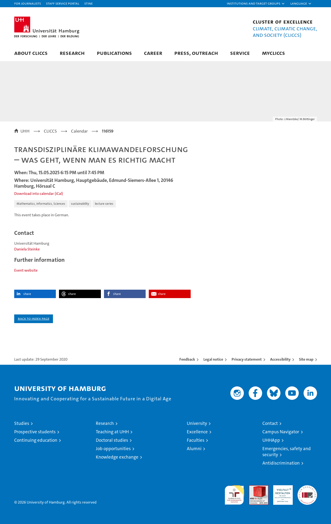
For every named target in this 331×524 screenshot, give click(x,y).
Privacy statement (247, 359)
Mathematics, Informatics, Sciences (41, 204)
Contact (270, 423)
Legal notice (213, 359)
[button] (256, 3)
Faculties (195, 440)
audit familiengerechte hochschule (234, 492)
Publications (114, 53)
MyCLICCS (273, 53)
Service (240, 53)
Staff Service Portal (62, 3)
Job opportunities (113, 449)
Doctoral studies (112, 440)
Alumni (194, 449)
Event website (26, 270)
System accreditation (307, 490)
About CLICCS (31, 53)
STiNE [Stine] (88, 3)
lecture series (104, 204)
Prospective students (35, 432)
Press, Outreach (196, 53)
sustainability (80, 204)
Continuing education (35, 440)
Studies (21, 423)
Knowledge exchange (117, 457)
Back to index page (33, 318)
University (197, 423)
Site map (306, 359)
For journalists (27, 3)
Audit (253, 487)
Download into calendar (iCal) (38, 193)
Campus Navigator (280, 432)
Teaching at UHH (112, 432)
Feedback (187, 359)
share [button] (27, 294)
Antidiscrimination (281, 463)
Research (72, 53)
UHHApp (271, 440)
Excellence (197, 432)
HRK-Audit (281, 487)
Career (153, 53)
